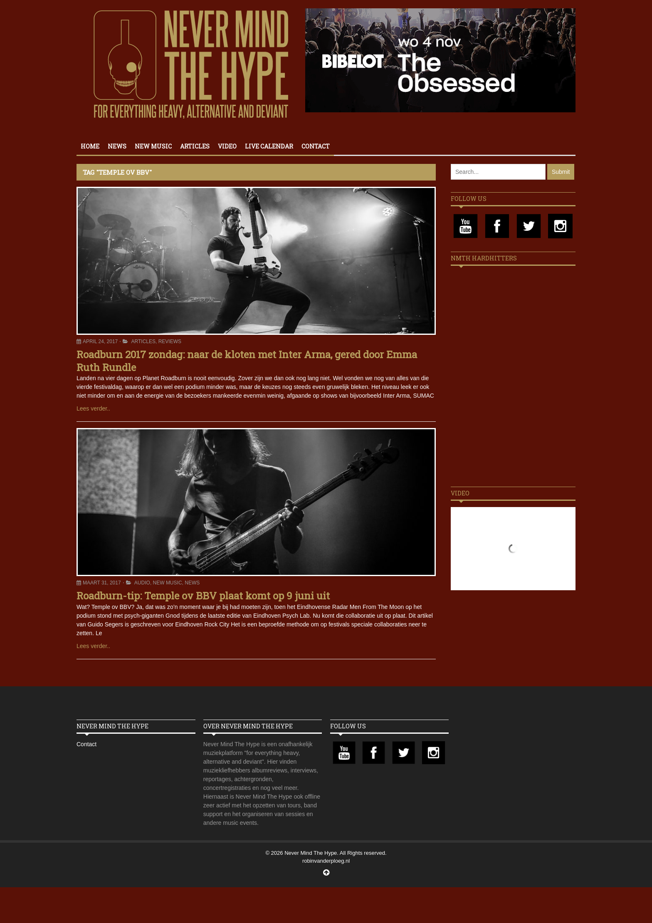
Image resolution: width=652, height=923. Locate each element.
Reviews (169, 341)
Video (227, 146)
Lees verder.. (93, 408)
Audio (142, 583)
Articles (195, 146)
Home (90, 146)
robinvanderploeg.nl (326, 861)
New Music (153, 146)
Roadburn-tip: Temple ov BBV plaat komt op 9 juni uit (203, 595)
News (117, 146)
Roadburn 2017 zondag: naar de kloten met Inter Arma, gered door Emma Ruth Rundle (247, 361)
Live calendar (269, 146)
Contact (315, 146)
